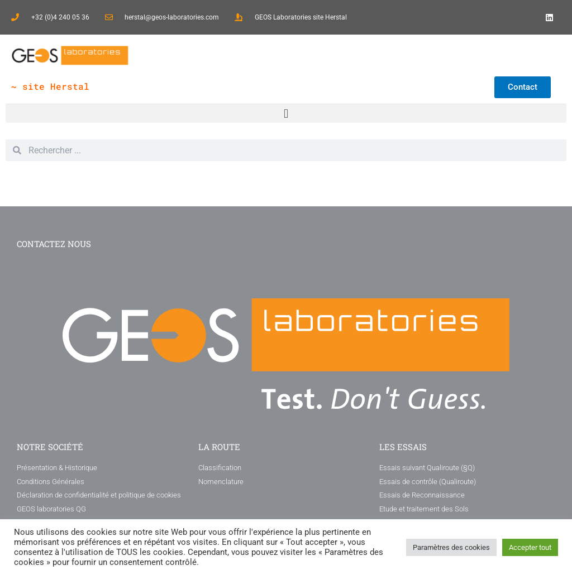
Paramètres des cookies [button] (451, 547)
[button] (286, 113)
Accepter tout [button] (530, 547)
